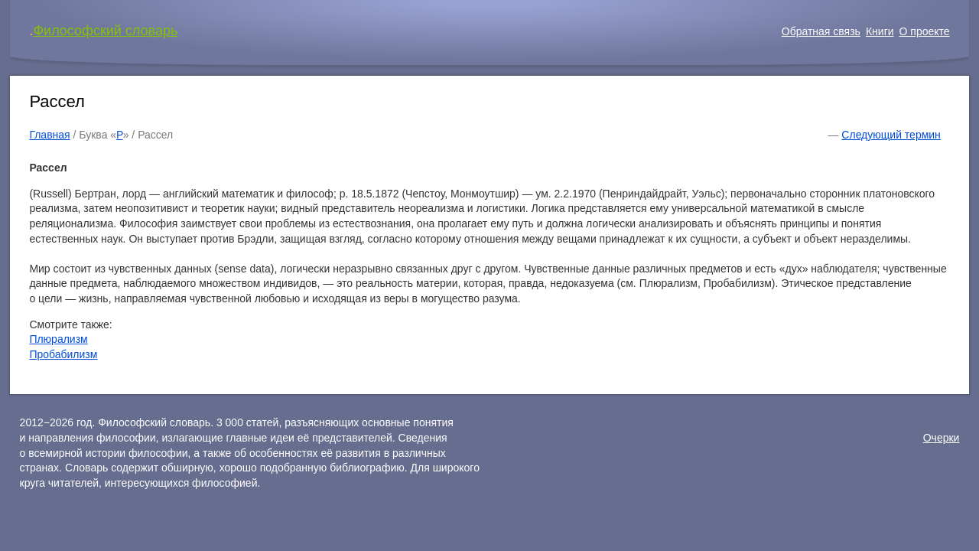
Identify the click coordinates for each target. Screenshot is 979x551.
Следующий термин (890, 135)
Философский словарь (105, 30)
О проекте (924, 31)
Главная (49, 135)
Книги (880, 31)
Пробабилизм (63, 354)
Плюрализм (58, 339)
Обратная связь (821, 31)
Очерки (941, 438)
